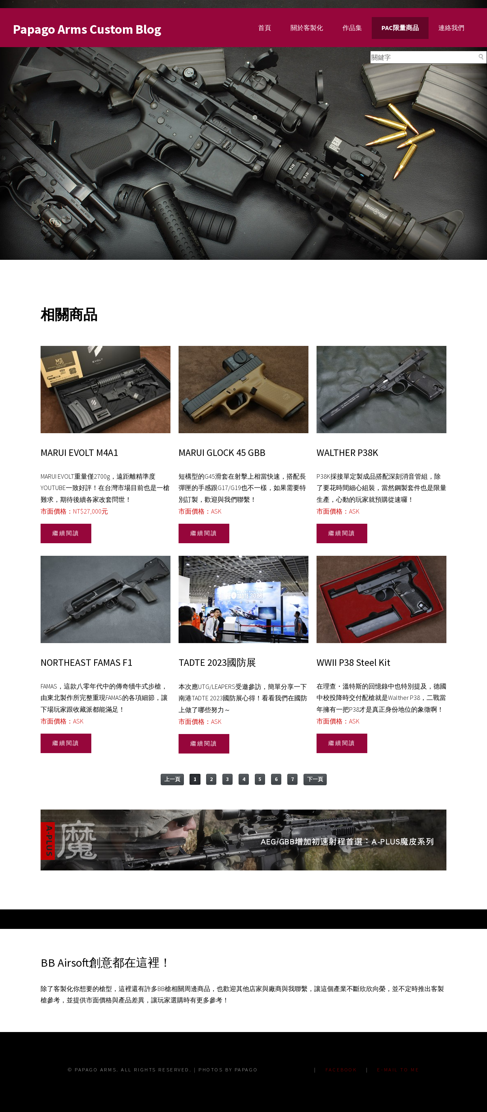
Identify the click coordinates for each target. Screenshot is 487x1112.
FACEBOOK (341, 1069)
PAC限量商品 (400, 28)
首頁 (264, 28)
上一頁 (172, 779)
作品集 (352, 28)
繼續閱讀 (66, 533)
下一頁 (315, 779)
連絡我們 (451, 28)
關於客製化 (307, 28)
